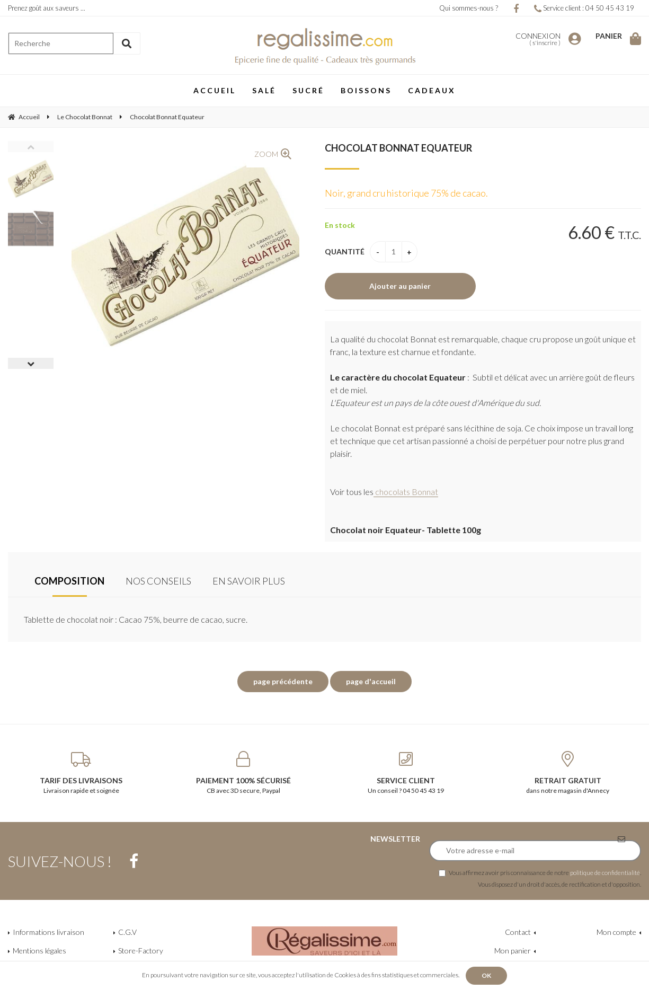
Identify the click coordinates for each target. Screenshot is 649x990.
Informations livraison (48, 931)
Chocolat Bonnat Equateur (398, 148)
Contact (518, 931)
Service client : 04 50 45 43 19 (584, 8)
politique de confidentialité (605, 872)
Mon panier (512, 950)
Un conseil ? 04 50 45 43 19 (405, 772)
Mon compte (616, 931)
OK (486, 975)
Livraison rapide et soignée (81, 772)
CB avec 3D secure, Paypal (243, 772)
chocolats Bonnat (406, 492)
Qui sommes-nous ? (468, 8)
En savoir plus (248, 581)
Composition (69, 581)
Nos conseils (158, 581)
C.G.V (127, 931)
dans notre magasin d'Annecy (568, 772)
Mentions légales (39, 950)
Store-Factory (140, 950)
